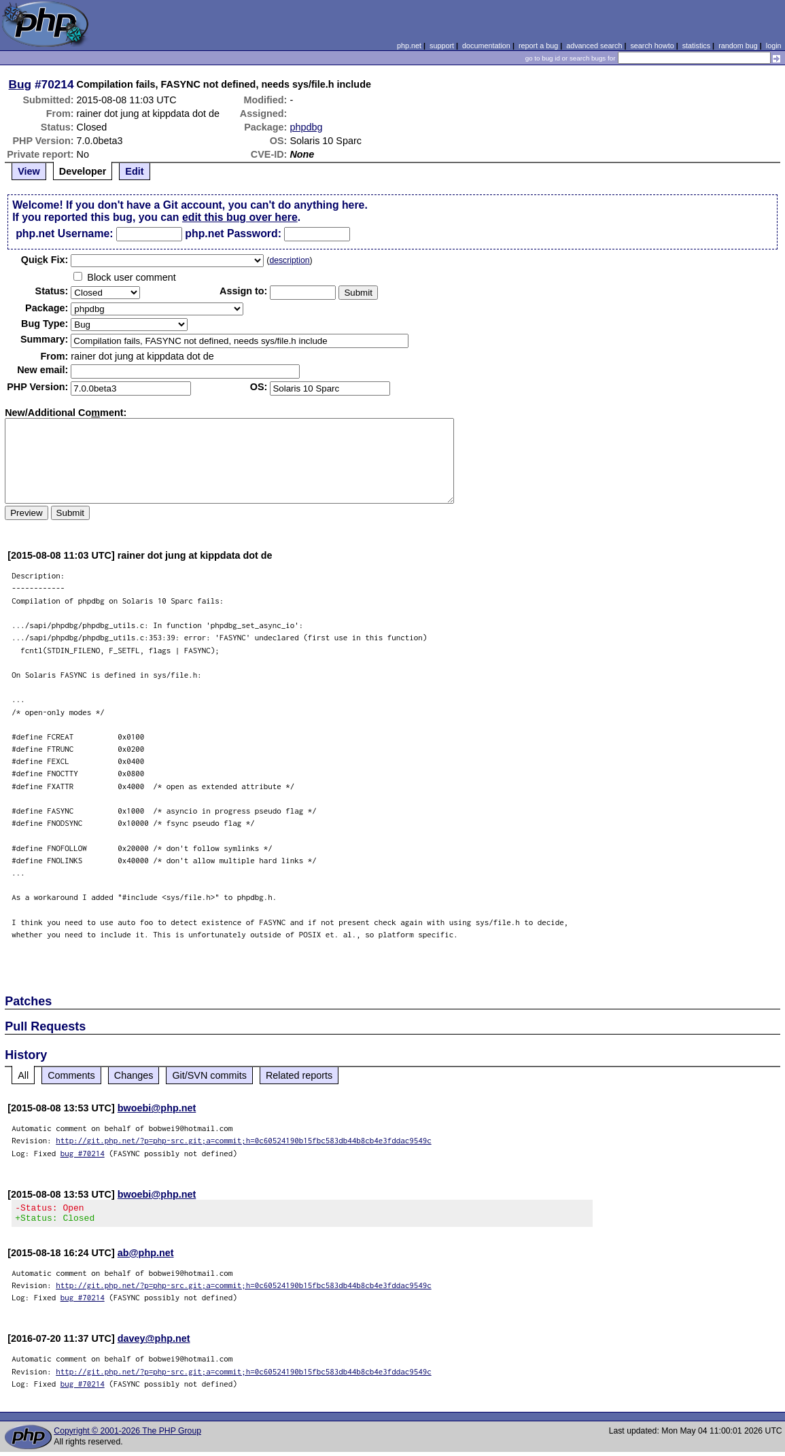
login (774, 45)
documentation (486, 45)
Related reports (299, 1075)
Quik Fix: (45, 259)
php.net (409, 45)
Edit (134, 171)
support (442, 45)
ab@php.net (146, 1256)
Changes (134, 1075)
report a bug (538, 45)
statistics (696, 45)
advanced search (594, 45)
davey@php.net (154, 1342)
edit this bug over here (240, 217)
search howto (652, 45)
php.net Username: (64, 233)
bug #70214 (82, 1153)
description (289, 260)
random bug (738, 45)
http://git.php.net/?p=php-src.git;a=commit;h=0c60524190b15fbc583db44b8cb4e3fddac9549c (244, 1140)
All (23, 1075)
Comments (71, 1075)
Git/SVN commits (209, 1075)
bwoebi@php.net (157, 1108)
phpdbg (306, 127)
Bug (20, 84)
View (29, 171)
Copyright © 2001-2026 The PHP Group (127, 1435)
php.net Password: (233, 233)
